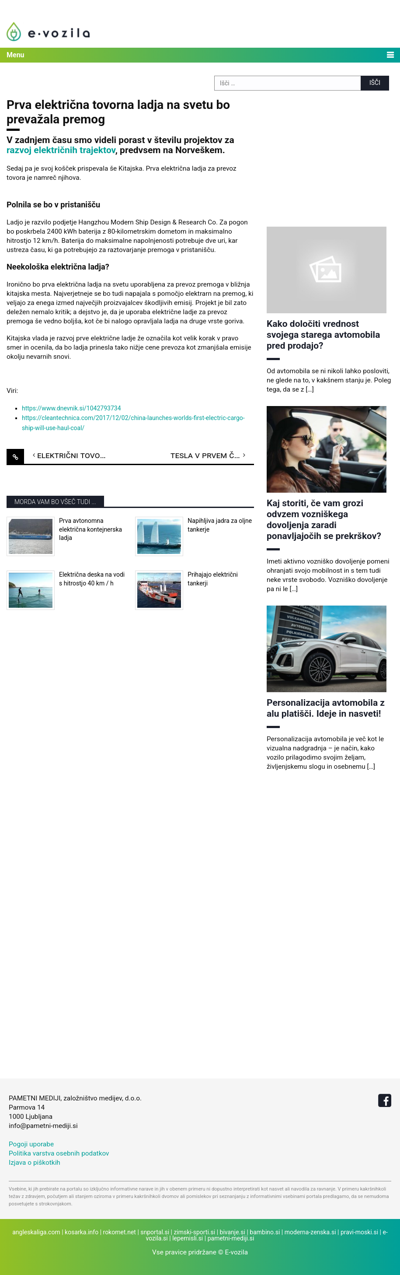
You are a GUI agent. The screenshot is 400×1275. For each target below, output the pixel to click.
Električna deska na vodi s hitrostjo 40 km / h (92, 579)
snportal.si (154, 1232)
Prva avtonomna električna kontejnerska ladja (90, 529)
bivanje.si (232, 1232)
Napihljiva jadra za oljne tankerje (220, 525)
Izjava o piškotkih (34, 1162)
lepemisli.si (187, 1238)
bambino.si (265, 1232)
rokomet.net (119, 1232)
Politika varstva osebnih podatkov (59, 1153)
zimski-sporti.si (194, 1232)
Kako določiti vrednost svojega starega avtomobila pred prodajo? (323, 335)
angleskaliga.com (36, 1232)
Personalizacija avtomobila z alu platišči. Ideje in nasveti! (326, 708)
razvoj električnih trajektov (61, 150)
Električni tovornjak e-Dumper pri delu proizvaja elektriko (79, 455)
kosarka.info (81, 1232)
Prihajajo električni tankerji (213, 579)
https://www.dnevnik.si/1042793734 (71, 408)
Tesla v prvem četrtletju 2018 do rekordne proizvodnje (212, 455)
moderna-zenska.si (310, 1232)
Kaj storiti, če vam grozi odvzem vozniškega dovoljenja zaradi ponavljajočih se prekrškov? (324, 520)
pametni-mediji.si (231, 1238)
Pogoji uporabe (31, 1144)
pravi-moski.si (359, 1232)
